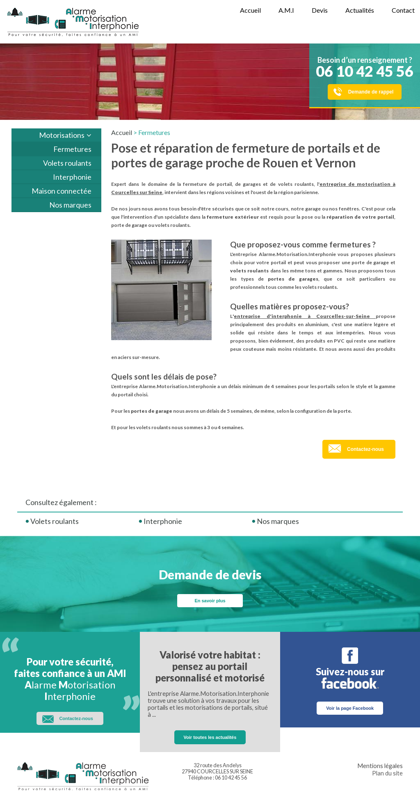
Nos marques (70, 204)
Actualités (359, 10)
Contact (403, 10)
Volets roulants (67, 162)
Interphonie (72, 176)
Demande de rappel (371, 92)
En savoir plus (209, 600)
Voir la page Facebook (350, 708)
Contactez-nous (365, 449)
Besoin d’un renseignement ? (364, 67)
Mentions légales (380, 765)
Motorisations (61, 134)
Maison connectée (61, 190)
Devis (320, 10)
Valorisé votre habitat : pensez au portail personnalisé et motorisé (210, 666)
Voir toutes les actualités (210, 737)
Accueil (250, 10)
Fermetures (72, 148)
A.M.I (286, 10)
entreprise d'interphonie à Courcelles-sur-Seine (305, 316)
